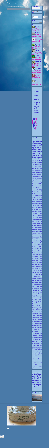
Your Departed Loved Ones (35, 349)
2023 (34, 120)
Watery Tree (40, 341)
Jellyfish (39, 266)
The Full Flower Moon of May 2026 (37, 110)
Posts (34, 16)
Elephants (37, 154)
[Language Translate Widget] (36, 8)
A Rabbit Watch (35, 175)
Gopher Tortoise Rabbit (39, 252)
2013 (34, 130)
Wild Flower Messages (37, 344)
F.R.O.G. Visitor (34, 238)
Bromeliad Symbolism (37, 209)
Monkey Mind (38, 282)
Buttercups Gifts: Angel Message (36, 95)
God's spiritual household (35, 251)
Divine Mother (40, 226)
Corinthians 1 (33, 221)
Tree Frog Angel (37, 164)
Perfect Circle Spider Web (35, 294)
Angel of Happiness (39, 188)
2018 (34, 125)
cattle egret (37, 166)
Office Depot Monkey (39, 288)
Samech (33, 309)
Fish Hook (37, 155)
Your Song (40, 349)
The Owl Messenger (36, 331)
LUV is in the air (39, 272)
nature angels (34, 145)
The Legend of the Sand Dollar (38, 50)
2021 (34, 122)
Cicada (36, 219)
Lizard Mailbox (38, 276)
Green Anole (36, 156)
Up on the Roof (36, 338)
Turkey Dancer (36, 337)
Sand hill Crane (39, 309)
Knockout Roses (34, 272)
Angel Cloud (38, 179)
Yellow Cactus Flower (36, 348)
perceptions (33, 356)
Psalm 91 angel (34, 161)
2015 (34, 128)
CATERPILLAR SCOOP (35, 213)
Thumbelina (37, 333)
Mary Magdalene (34, 148)
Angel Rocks (36, 181)
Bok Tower (33, 209)
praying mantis (34, 167)
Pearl (32, 293)
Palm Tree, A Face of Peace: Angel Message (37, 103)
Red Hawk (33, 305)
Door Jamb (40, 228)
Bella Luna (36, 205)
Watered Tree (36, 341)
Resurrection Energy (35, 308)
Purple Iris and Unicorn (39, 302)
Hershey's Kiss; (37, 260)
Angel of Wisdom (38, 191)
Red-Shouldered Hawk (38, 142)
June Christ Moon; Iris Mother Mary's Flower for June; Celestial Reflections (37, 269)
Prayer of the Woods (39, 297)
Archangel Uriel (34, 146)
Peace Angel (33, 291)
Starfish (41, 321)
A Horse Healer (39, 174)
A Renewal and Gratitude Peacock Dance (37, 92)
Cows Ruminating (34, 223)
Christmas (40, 140)
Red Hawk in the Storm (38, 305)
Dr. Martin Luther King (36, 231)
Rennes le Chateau (34, 307)
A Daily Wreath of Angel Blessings (36, 112)
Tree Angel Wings (36, 335)
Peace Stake (33, 292)
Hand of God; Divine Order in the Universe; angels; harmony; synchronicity (37, 256)
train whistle (40, 365)
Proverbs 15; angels (34, 298)
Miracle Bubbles (36, 280)
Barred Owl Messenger (35, 203)
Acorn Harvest (36, 176)
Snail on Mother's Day (37, 315)
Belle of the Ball (39, 205)
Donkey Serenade (37, 228)
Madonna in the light (36, 278)
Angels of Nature (35, 196)
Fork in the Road (37, 243)
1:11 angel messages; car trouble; (36, 170)
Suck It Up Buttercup (35, 323)
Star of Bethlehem (37, 321)
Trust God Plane (35, 336)
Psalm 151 (38, 298)
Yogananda (40, 348)
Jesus (37, 140)
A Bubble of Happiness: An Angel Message (38, 56)
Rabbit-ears (40, 303)
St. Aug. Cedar (39, 319)
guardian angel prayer (35, 149)
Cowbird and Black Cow (38, 222)
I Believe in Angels (37, 264)
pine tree (36, 356)
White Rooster (37, 343)
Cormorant (33, 141)
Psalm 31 (33, 299)
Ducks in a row (36, 232)
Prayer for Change (34, 297)
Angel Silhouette (36, 151)
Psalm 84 (40, 160)
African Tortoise (40, 176)
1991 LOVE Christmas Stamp (38, 169)
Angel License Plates (37, 180)
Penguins (35, 293)
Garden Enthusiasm (37, 245)
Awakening (40, 201)
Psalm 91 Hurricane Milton (36, 300)
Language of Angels (34, 274)
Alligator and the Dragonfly (38, 178)
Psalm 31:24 (36, 299)
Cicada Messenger (39, 219)
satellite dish (34, 168)
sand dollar (40, 167)
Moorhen (33, 158)
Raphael (38, 161)
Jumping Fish (38, 268)
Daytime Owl (36, 224)
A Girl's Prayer (37, 173)
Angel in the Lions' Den (36, 183)
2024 (34, 119)
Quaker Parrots (37, 303)
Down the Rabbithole (34, 230)
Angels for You (12, 3)
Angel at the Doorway (39, 182)
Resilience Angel (40, 307)
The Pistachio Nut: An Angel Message (38, 74)
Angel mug (40, 183)
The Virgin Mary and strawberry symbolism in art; (37, 333)
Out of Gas (35, 289)
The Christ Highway (39, 325)
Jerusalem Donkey (39, 147)
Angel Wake (40, 181)
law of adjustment (39, 355)
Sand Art (36, 309)
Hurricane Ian (33, 264)
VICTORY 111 (40, 338)
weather (39, 367)
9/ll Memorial (36, 171)
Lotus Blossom (34, 277)
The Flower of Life (38, 327)
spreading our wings (36, 361)
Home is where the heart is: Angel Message (36, 97)
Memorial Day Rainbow (35, 279)
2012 (34, 131)
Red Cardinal (40, 148)
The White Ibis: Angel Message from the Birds (38, 27)
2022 (34, 121)
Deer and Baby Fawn (39, 225)
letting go (37, 141)
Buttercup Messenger (34, 211)
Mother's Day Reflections (37, 284)
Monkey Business (39, 281)
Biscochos (33, 207)
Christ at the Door (34, 217)
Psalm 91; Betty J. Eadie (35, 301)
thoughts (35, 364)
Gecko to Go (38, 246)
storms (39, 361)
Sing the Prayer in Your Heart (38, 314)
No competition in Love (38, 286)
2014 (34, 129)
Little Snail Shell (34, 276)
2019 (34, 124)
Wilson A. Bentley (37, 345)
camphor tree (33, 352)
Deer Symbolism (34, 225)
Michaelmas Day (39, 144)
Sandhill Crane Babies (34, 310)
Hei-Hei (35, 147)
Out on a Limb (40, 289)
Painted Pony (33, 290)
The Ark (36, 325)
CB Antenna (40, 213)
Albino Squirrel (39, 177)
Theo (35, 333)
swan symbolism (36, 362)
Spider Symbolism (34, 317)
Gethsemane (38, 248)
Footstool (33, 243)
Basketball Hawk (40, 203)
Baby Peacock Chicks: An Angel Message (37, 81)
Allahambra (33, 178)
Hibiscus (41, 260)
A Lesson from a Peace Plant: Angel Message (37, 107)
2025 (34, 118)
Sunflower (40, 323)
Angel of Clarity (39, 185)
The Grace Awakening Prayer (35, 329)
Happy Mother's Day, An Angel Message (37, 101)
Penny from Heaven (39, 293)
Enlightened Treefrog (39, 237)
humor (33, 354)
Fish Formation (37, 241)
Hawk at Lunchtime (39, 258)
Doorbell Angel (34, 229)
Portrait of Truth (35, 295)
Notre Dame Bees (39, 287)
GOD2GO (33, 245)
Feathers (37, 240)
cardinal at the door (38, 352)
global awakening (37, 353)
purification (35, 357)
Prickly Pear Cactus (35, 160)
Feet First (39, 240)
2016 (34, 127)
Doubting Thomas (40, 229)
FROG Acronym (38, 238)
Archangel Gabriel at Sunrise (37, 199)
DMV (37, 223)
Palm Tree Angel (37, 290)
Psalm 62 (39, 299)
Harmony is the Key (34, 258)
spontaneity (40, 149)
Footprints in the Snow (39, 242)
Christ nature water (39, 217)
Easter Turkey (40, 234)
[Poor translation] (3, 437)
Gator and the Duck (34, 246)
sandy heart (40, 359)
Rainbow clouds (34, 304)
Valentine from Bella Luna (35, 339)
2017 (34, 126)
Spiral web (38, 317)
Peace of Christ (37, 292)
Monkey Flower (34, 282)
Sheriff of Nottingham (35, 313)
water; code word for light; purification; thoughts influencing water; (37, 367)
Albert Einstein (34, 177)
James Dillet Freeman (35, 266)
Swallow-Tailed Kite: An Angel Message (38, 38)
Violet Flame (40, 339)
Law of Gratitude (39, 274)
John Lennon (36, 157)
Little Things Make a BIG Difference (37, 99)
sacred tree (36, 359)
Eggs (35, 237)
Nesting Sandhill (37, 285)
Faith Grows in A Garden (37, 239)
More (33, 12)
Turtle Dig (39, 337)
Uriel (41, 164)
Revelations (40, 308)
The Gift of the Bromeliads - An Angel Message (37, 45)
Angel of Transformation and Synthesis (38, 68)
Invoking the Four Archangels (37, 32)
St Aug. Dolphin (34, 319)
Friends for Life (39, 244)
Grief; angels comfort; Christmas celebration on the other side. (37, 255)
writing (33, 368)
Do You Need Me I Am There (36, 227)
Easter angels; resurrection (35, 235)
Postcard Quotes (40, 295)
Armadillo (37, 143)
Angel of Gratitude (39, 145)
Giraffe (41, 155)
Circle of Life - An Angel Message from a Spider (38, 62)
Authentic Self (37, 201)
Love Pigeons (38, 277)
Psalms (39, 301)
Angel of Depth (34, 186)
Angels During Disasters (37, 193)
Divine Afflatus (36, 226)
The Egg (35, 327)
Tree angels (40, 335)
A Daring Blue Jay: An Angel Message (37, 109)
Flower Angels (34, 242)
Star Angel (33, 321)
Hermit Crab (33, 260)
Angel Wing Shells (34, 182)
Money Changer (34, 281)
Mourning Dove (37, 158)
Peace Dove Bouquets (39, 291)
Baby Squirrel (39, 146)
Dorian (36, 229)
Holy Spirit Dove (37, 262)
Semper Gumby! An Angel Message (36, 105)
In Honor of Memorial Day (36, 93)
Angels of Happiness (39, 195)
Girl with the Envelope (35, 250)
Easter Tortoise (36, 234)
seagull (38, 168)
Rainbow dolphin (39, 304)
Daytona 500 (40, 224)
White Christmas (36, 342)
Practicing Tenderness (34, 296)
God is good (40, 250)
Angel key (36, 179)
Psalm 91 (34, 139)
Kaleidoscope (33, 270)
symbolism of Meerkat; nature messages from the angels (37, 363)
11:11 (33, 169)
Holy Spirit (34, 140)
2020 (34, 123)
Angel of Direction (38, 186)
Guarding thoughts (39, 255)
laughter (36, 355)
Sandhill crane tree (39, 311)
